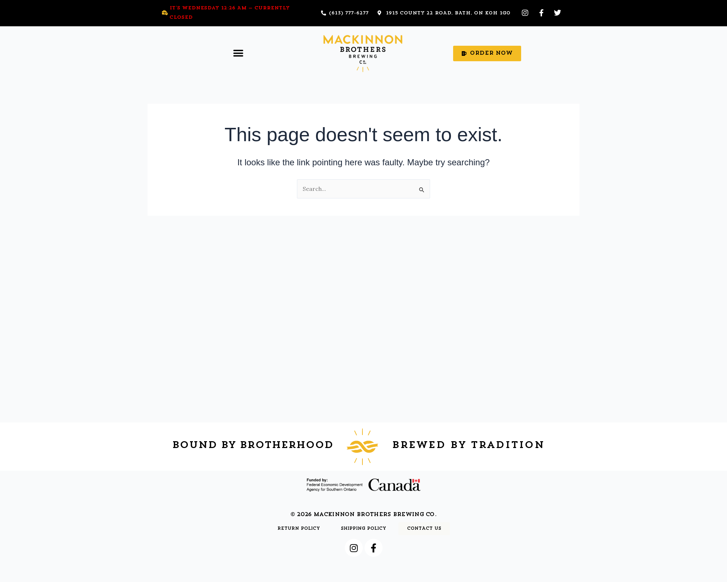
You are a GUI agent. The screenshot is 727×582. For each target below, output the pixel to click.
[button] (238, 53)
